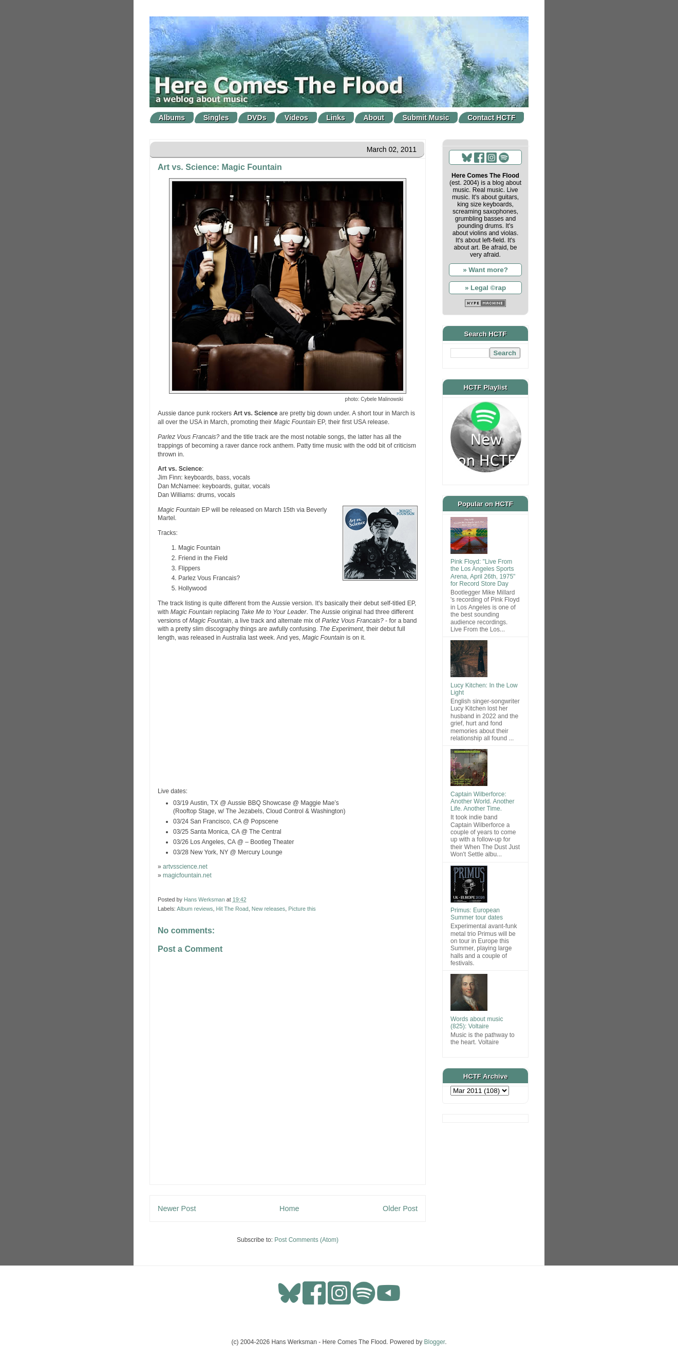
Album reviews (195, 909)
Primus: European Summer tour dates (476, 914)
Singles (216, 117)
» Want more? (485, 270)
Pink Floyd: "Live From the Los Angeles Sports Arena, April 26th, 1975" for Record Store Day (482, 572)
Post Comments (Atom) (306, 1239)
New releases (268, 909)
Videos (296, 117)
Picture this (301, 909)
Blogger (434, 1342)
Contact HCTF (491, 117)
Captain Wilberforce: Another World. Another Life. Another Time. (482, 802)
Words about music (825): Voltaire (476, 1022)
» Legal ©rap (485, 288)
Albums (172, 117)
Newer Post (177, 1208)
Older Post (400, 1208)
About (374, 117)
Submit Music (426, 117)
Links (335, 117)
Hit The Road (232, 909)
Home (289, 1208)
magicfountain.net (187, 875)
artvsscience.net (185, 866)
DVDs (256, 117)
